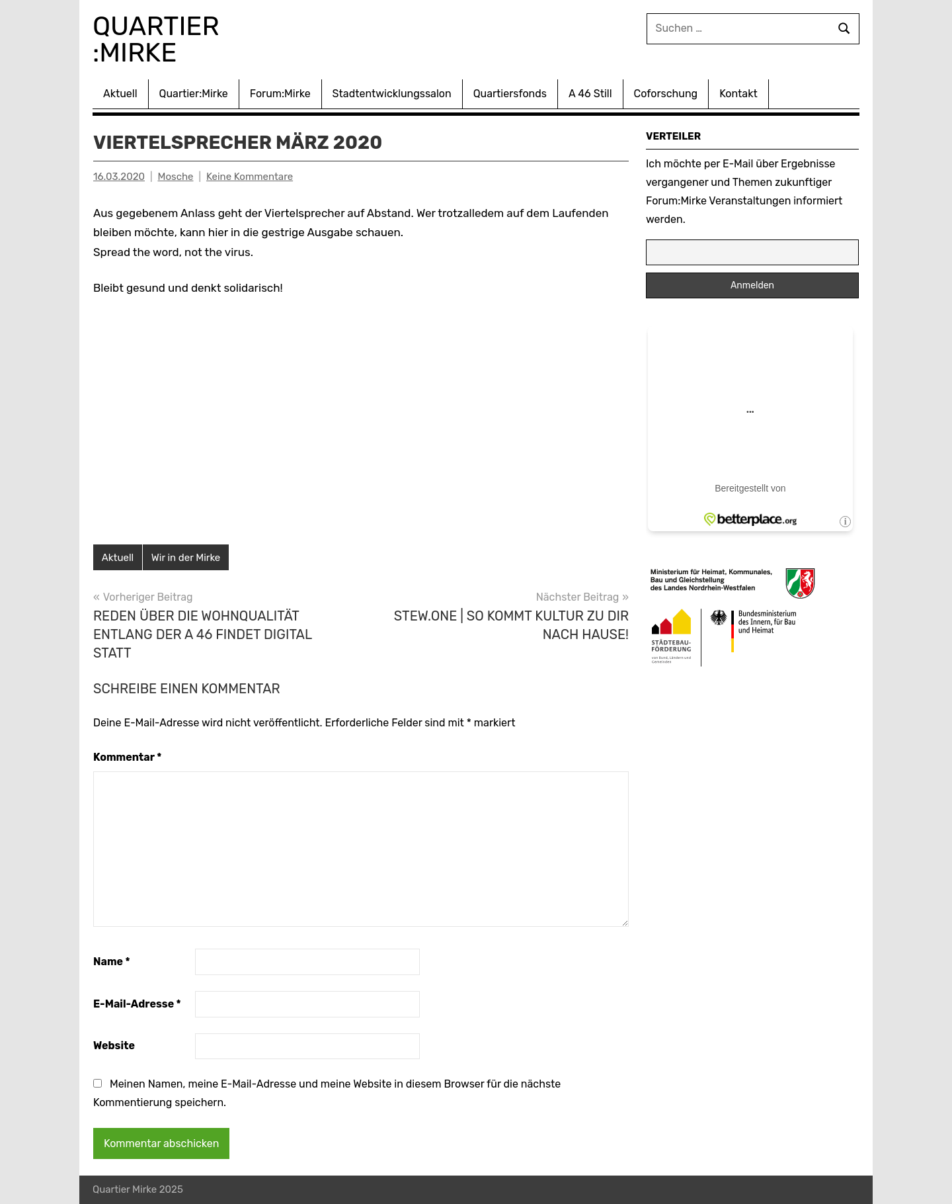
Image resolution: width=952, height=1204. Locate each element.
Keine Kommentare (249, 177)
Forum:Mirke (280, 93)
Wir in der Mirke (185, 558)
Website (114, 1045)
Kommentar (127, 757)
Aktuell (120, 93)
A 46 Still (590, 93)
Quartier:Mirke (193, 93)
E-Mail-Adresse (137, 1004)
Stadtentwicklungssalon (392, 93)
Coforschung (666, 93)
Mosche (176, 177)
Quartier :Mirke (159, 39)
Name (111, 961)
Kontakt (738, 93)
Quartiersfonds (510, 93)
